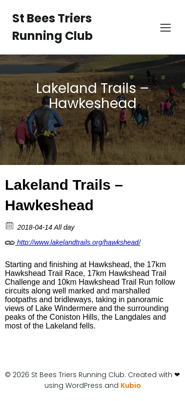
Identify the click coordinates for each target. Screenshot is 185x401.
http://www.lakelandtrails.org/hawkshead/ (73, 241)
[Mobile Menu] (165, 27)
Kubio (131, 385)
